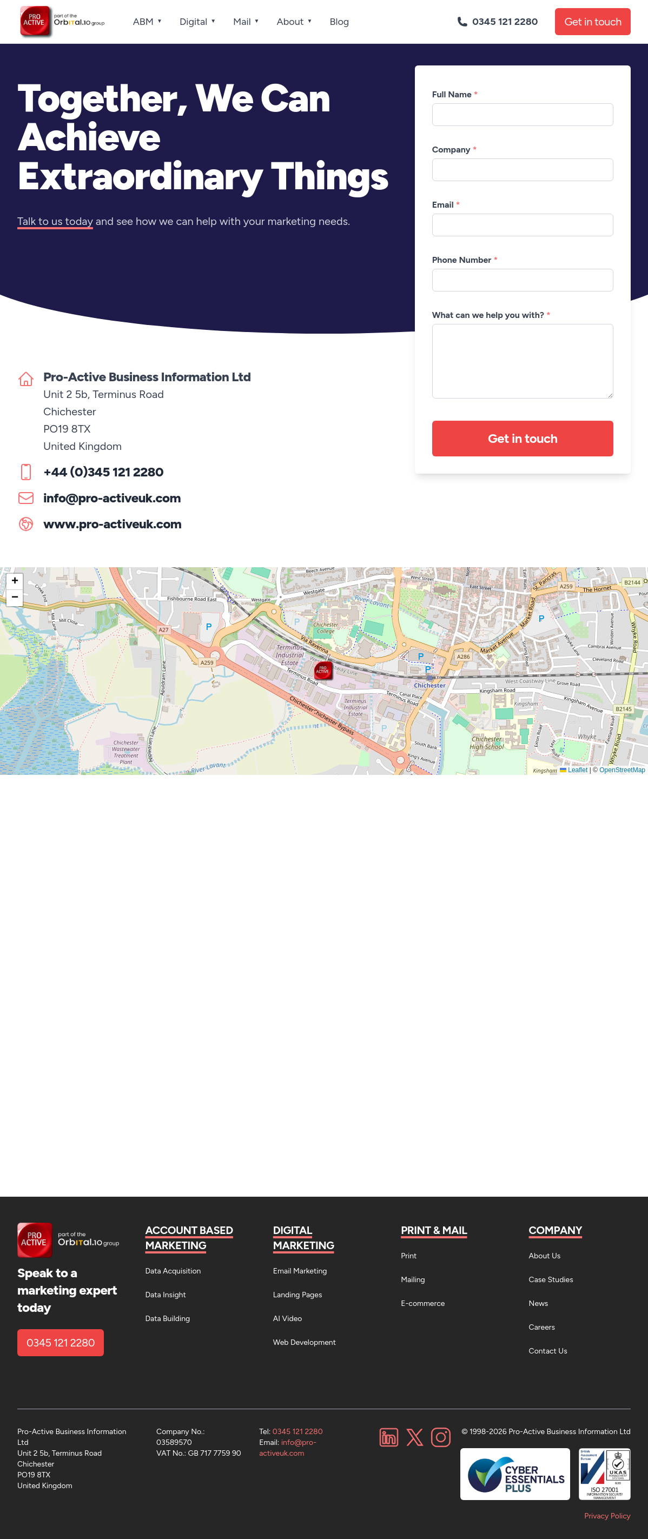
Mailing (413, 1279)
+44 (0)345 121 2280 (103, 472)
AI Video (287, 1318)
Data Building (167, 1318)
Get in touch (592, 21)
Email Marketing (300, 1271)
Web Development (304, 1342)
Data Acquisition (173, 1271)
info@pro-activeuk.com (112, 498)
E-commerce (423, 1303)
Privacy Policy (607, 1516)
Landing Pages (297, 1294)
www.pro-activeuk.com (112, 524)
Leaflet (573, 770)
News (538, 1303)
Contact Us (548, 1351)
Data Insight (165, 1294)
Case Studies (551, 1279)
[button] (324, 671)
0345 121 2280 (61, 1342)
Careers (542, 1327)
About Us (545, 1256)
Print (408, 1256)
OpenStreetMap (622, 770)
